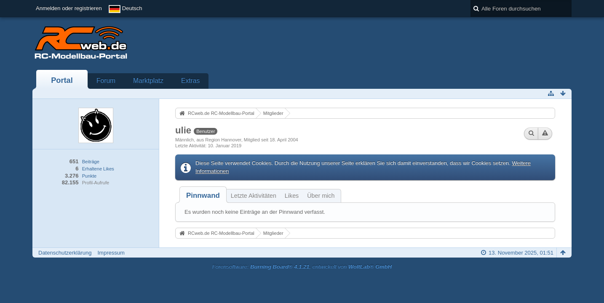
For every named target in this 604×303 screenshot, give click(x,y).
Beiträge (90, 161)
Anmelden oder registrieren (69, 8)
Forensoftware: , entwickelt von (302, 266)
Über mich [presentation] (320, 195)
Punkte (89, 175)
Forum (105, 80)
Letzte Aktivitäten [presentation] (253, 195)
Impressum (110, 253)
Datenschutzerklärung (64, 253)
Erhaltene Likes (98, 168)
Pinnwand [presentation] (203, 195)
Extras (190, 80)
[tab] (203, 195)
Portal (62, 80)
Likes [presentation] (292, 195)
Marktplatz (148, 80)
